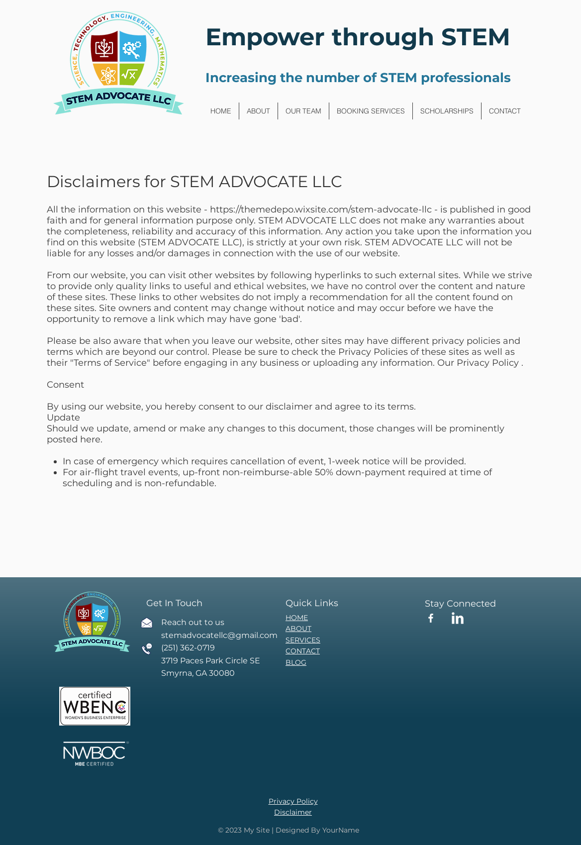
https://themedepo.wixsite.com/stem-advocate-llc (321, 209)
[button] (370, 111)
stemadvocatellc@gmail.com (219, 635)
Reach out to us (192, 622)
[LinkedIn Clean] (458, 618)
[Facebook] (431, 618)
